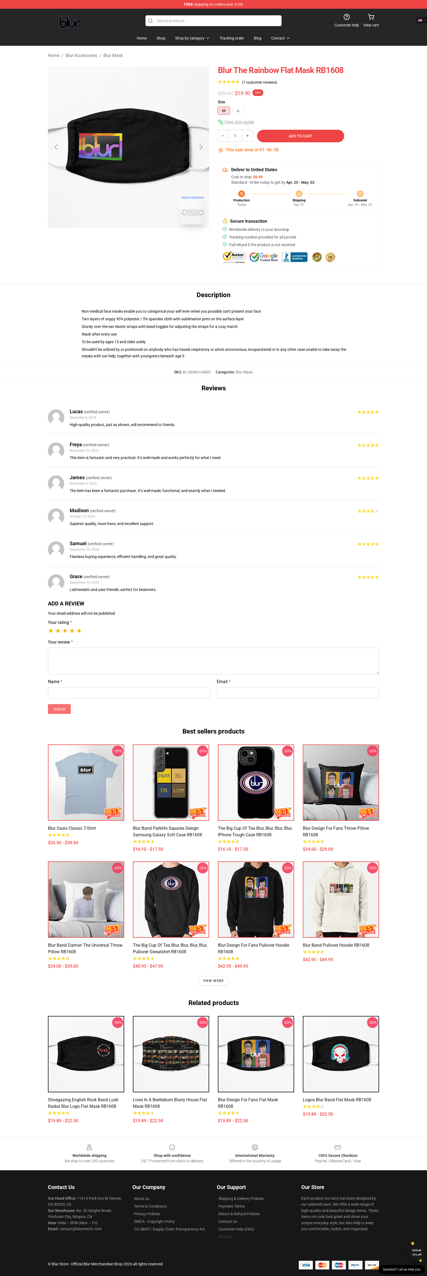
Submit (59, 709)
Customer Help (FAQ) (236, 1229)
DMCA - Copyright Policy (154, 1221)
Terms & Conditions (150, 1206)
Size (221, 102)
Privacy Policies (147, 1214)
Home (53, 55)
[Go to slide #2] (143, 241)
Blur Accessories (81, 55)
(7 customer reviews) (259, 82)
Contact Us (227, 1221)
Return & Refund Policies (239, 1214)
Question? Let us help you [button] (401, 1269)
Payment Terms (231, 1206)
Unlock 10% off (417, 1252)
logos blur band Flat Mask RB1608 (337, 1099)
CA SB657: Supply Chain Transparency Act (169, 1229)
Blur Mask (113, 55)
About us (141, 1198)
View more (213, 981)
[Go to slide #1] (114, 241)
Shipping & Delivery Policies (241, 1198)
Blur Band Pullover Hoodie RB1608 (336, 945)
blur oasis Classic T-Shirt (72, 828)
